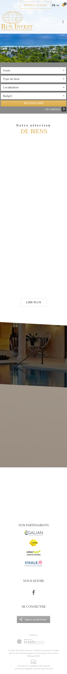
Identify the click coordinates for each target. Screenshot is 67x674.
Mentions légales (26, 653)
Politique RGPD (33, 656)
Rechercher (33, 103)
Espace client (35, 5)
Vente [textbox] (6, 71)
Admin (55, 653)
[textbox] (33, 79)
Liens (49, 653)
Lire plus (33, 302)
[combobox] (33, 70)
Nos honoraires (40, 653)
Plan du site (13, 653)
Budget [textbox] (7, 96)
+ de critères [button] (52, 109)
